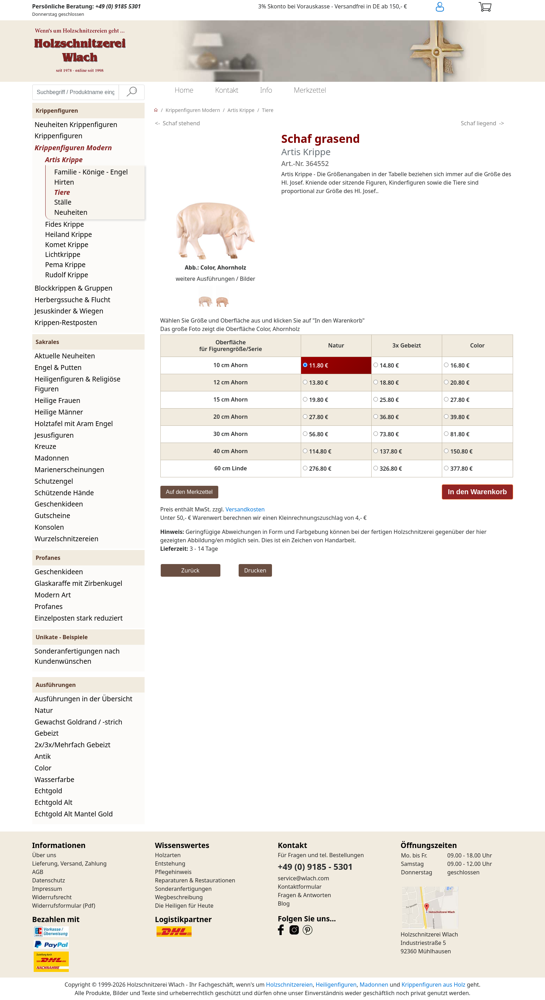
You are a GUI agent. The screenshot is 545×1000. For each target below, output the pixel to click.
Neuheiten (71, 212)
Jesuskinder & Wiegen (69, 311)
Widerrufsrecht (52, 897)
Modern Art (53, 595)
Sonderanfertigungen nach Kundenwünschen (77, 656)
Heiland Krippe (68, 234)
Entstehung (170, 863)
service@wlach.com (304, 878)
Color (43, 768)
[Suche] (132, 92)
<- (157, 123)
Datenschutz (48, 880)
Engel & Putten (58, 367)
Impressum (47, 889)
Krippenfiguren (58, 135)
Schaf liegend (478, 123)
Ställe (63, 202)
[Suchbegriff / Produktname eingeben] (75, 92)
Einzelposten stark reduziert (79, 618)
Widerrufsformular (57, 905)
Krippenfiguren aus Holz (433, 984)
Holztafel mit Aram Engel (74, 423)
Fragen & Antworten (304, 895)
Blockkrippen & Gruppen (74, 288)
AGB (38, 872)
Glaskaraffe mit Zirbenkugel (78, 583)
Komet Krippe (66, 244)
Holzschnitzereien (289, 984)
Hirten (64, 182)
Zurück (190, 570)
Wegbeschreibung (179, 897)
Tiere (62, 192)
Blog (284, 903)
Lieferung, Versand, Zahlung (69, 863)
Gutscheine (52, 515)
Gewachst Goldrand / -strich (78, 722)
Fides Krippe (64, 224)
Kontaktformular (300, 886)
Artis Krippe (64, 159)
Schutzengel (54, 481)
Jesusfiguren (54, 435)
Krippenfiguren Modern (73, 147)
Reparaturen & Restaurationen (195, 880)
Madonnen (52, 458)
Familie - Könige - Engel (91, 172)
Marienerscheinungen (70, 469)
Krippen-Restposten (66, 322)
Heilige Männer (59, 412)
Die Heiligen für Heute (184, 905)
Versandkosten (245, 509)
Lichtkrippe (63, 254)
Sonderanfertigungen (183, 889)
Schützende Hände (64, 492)
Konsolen (49, 527)
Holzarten (168, 855)
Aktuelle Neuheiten (65, 355)
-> (501, 123)
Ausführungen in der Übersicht (84, 698)
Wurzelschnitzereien (67, 538)
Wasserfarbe (54, 779)
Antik (43, 756)
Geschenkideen (59, 504)
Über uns (44, 855)
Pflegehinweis (173, 872)
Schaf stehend (181, 123)
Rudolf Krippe (66, 274)
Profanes (49, 606)
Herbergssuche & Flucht (73, 299)
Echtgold (48, 790)
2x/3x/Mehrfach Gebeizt (73, 744)
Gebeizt (47, 733)
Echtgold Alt (54, 802)
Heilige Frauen (57, 400)
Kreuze (46, 446)
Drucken (255, 570)
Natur (44, 710)
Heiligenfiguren (336, 984)
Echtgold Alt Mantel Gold (74, 814)
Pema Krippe (65, 264)
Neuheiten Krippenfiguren (76, 124)
